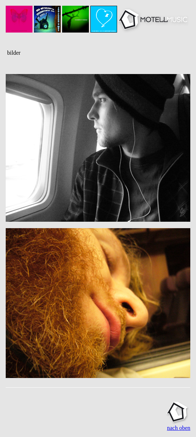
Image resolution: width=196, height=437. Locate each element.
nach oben (178, 428)
